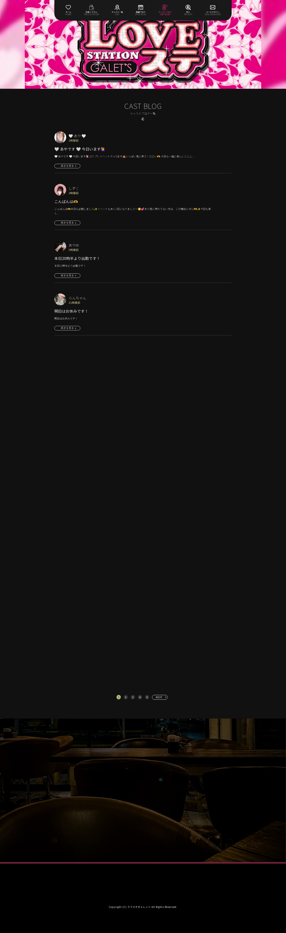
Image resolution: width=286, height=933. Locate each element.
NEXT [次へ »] (159, 697)
